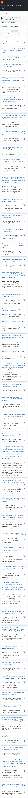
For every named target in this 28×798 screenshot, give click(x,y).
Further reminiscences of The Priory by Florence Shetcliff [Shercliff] (12, 385)
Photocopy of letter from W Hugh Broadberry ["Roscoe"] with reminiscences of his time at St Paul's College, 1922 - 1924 (14, 629)
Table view (22, 31)
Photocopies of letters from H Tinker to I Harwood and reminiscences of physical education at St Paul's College (12, 99)
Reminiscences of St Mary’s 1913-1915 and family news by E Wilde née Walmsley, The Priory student (13, 337)
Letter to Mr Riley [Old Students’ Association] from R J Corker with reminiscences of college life (14, 117)
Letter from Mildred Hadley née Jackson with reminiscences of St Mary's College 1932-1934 (14, 568)
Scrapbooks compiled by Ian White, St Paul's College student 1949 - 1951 (14, 705)
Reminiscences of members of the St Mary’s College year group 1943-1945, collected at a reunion (13, 50)
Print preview (5, 31)
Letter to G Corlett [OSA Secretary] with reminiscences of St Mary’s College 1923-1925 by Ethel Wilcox (13, 294)
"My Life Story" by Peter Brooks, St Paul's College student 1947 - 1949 (13, 748)
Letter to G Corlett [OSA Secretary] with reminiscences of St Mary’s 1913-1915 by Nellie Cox (12, 398)
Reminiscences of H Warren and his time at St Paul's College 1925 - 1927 (13, 693)
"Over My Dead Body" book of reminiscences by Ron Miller (14, 735)
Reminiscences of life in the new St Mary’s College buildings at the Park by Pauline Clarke (13, 245)
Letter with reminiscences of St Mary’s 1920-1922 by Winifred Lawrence (13, 260)
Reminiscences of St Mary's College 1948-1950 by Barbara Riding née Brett (13, 322)
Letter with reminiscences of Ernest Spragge (14, 38)
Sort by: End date (9, 33)
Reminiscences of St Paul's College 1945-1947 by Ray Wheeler (12, 663)
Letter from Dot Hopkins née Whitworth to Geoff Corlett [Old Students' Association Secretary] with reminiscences (13, 199)
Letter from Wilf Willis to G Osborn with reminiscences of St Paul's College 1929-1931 (14, 534)
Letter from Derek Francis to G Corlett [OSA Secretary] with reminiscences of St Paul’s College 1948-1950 (13, 229)
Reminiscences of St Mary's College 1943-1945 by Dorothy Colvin (13, 434)
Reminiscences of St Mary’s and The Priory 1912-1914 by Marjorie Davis (13, 148)
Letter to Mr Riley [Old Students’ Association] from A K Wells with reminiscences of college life (14, 133)
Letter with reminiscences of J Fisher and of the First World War (13, 65)
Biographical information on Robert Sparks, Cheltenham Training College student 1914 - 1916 (13, 785)
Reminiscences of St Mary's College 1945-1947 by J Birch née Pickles (13, 309)
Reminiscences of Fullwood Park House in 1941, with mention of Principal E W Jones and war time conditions (13, 646)
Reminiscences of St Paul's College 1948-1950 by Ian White (12, 216)
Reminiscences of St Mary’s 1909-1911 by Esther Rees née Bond (13, 352)
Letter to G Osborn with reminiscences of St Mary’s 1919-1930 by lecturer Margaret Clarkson (13, 499)
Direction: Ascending (21, 33)
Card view (14, 31)
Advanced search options (10, 27)
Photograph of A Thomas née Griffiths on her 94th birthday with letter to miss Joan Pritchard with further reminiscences (13, 611)
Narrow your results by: (14, 14)
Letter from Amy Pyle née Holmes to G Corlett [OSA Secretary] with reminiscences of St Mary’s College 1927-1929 (13, 161)
